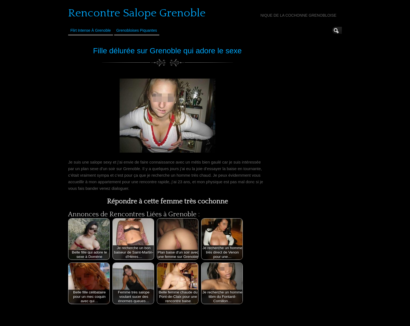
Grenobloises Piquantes (136, 30)
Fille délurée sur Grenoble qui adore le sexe (167, 50)
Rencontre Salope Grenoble (137, 13)
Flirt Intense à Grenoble (90, 30)
